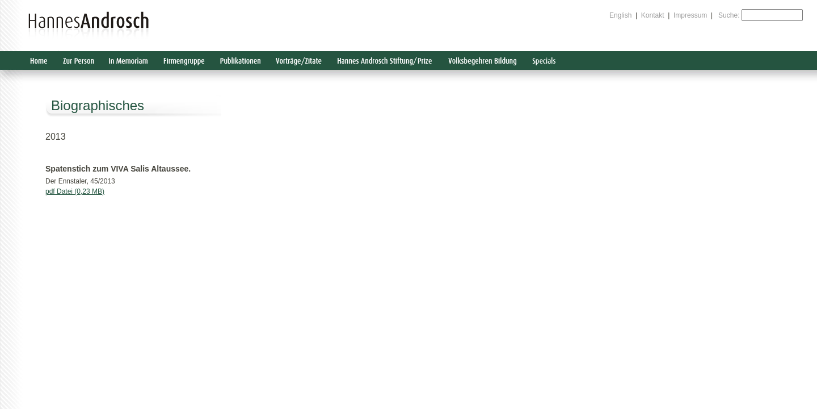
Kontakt (652, 15)
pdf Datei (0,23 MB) (74, 191)
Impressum (690, 15)
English (620, 15)
